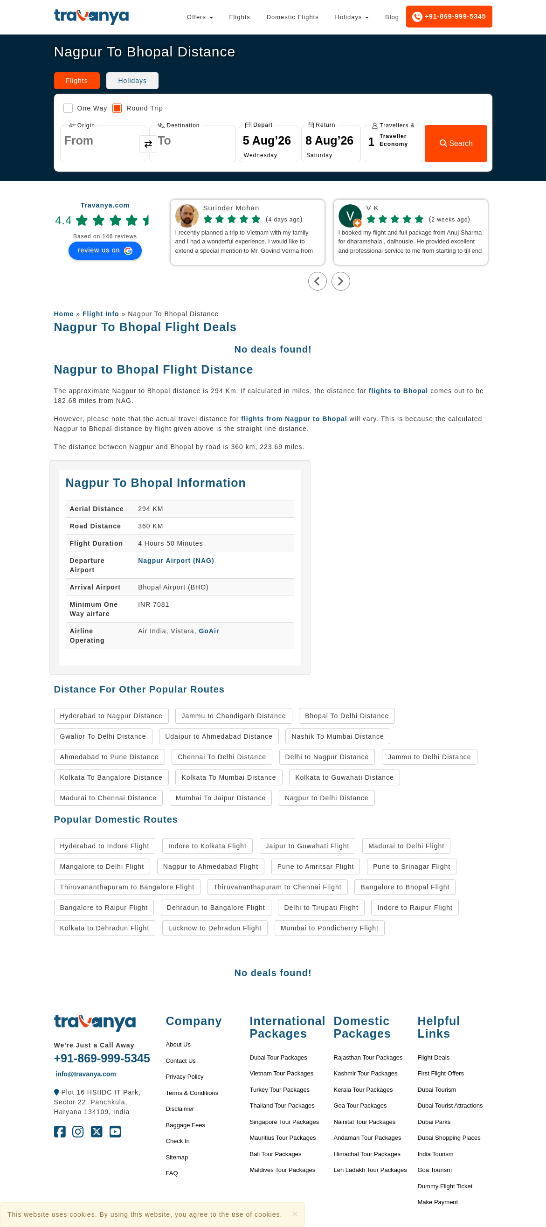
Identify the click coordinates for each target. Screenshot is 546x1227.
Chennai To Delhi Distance (222, 757)
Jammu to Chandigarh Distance (233, 716)
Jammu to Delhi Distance (429, 757)
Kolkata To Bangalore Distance (111, 777)
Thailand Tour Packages (282, 1105)
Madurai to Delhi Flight (406, 846)
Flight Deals (434, 1057)
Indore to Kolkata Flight (207, 846)
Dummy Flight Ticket (445, 1186)
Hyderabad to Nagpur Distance (111, 716)
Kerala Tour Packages (363, 1089)
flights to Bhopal (398, 391)
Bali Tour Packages (276, 1154)
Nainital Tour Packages (365, 1121)
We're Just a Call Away (94, 1045)
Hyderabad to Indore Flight (105, 846)
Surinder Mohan (231, 208)
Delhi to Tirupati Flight (321, 907)
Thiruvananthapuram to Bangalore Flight (127, 887)
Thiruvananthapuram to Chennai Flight (278, 887)
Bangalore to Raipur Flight (104, 907)
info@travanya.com (85, 1074)
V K (372, 208)
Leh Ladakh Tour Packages (370, 1169)
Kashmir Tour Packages (366, 1073)
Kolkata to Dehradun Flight (105, 928)
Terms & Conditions (192, 1092)
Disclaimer (180, 1108)
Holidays (352, 17)
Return (321, 125)
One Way (85, 108)
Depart (259, 125)
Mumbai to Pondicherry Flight (330, 928)
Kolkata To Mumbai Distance (228, 777)
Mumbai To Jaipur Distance (221, 798)
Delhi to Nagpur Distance (327, 757)
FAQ (172, 1173)
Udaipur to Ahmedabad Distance (219, 736)
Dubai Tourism (437, 1089)
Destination (179, 125)
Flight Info (101, 314)
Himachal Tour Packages (367, 1154)
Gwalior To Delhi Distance (103, 736)
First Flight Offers (441, 1073)
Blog (392, 17)
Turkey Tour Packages (280, 1089)
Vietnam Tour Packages (282, 1073)
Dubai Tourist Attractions (450, 1105)
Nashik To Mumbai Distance (337, 736)
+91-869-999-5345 (449, 17)
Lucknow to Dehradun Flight (215, 928)
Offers (200, 17)
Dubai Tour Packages (278, 1057)
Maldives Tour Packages (283, 1169)
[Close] (294, 1214)
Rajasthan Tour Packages (368, 1057)
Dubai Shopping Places (449, 1137)
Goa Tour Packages (360, 1105)
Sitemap (177, 1157)
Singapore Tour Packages (284, 1121)
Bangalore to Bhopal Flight (404, 887)
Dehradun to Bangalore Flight (216, 907)
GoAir (209, 631)
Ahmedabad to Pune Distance (109, 757)
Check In (178, 1140)
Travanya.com (105, 205)
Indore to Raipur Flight (415, 907)
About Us (178, 1044)
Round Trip (137, 108)
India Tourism (436, 1154)
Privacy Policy (185, 1076)
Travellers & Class (393, 125)
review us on (105, 250)
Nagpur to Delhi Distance (327, 798)
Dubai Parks (434, 1121)
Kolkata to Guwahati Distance (344, 777)
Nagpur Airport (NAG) (176, 560)
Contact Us (181, 1060)
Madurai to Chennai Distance (108, 798)
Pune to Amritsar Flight (315, 866)
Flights (239, 17)
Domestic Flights (293, 17)
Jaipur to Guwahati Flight (308, 846)
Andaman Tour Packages (367, 1137)
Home (64, 314)
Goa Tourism (435, 1169)
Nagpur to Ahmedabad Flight (210, 866)
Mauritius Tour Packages (283, 1137)
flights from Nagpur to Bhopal (294, 419)
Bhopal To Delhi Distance (347, 716)
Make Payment (438, 1202)
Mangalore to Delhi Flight (102, 866)
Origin (82, 125)
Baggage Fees (186, 1125)
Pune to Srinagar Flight (411, 866)
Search (456, 143)
